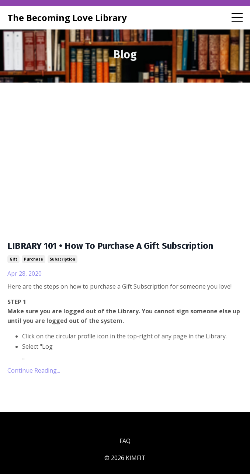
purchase (33, 259)
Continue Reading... (33, 370)
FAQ (125, 441)
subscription (62, 259)
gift (13, 259)
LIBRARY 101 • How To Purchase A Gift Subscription (110, 246)
